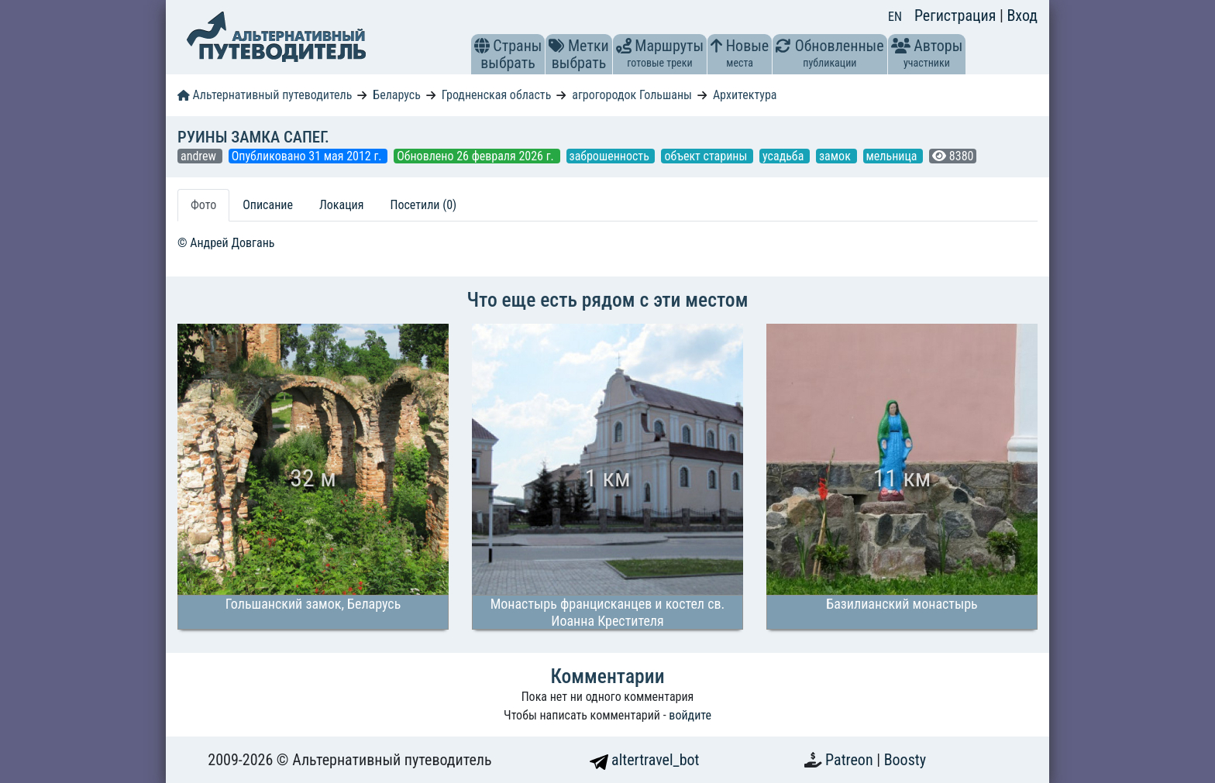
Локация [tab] (341, 204)
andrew (200, 156)
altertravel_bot (645, 759)
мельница (893, 156)
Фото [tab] (203, 204)
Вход (1022, 15)
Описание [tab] (268, 204)
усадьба (784, 156)
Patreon (850, 759)
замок (836, 156)
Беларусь (397, 95)
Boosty (905, 759)
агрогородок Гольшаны (632, 95)
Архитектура (745, 95)
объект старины (707, 156)
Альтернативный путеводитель (264, 95)
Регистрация (957, 15)
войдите (690, 715)
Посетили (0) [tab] (423, 204)
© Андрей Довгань (225, 242)
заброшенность (611, 156)
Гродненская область (497, 95)
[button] (482, 45)
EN (895, 16)
